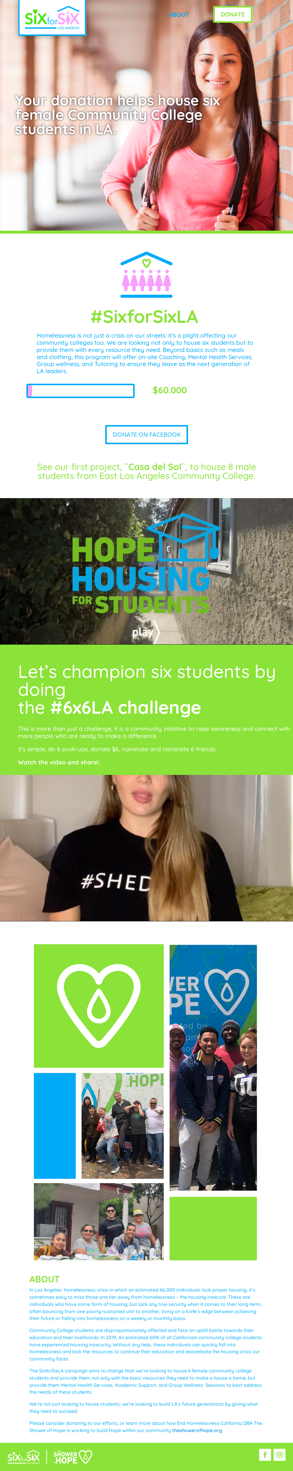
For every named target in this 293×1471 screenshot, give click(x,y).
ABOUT (179, 14)
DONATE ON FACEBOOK (147, 434)
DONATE (233, 14)
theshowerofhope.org (197, 1430)
